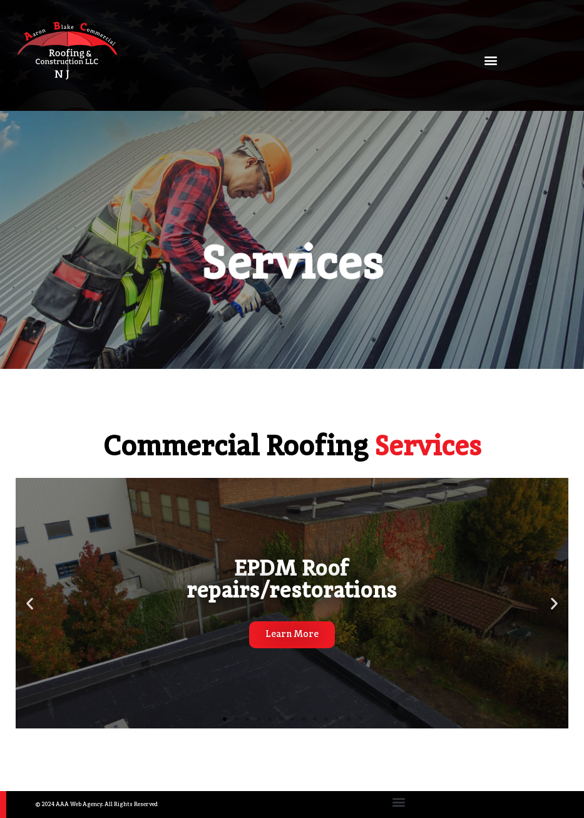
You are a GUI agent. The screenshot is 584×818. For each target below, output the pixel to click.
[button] (490, 60)
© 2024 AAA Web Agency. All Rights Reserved (97, 804)
